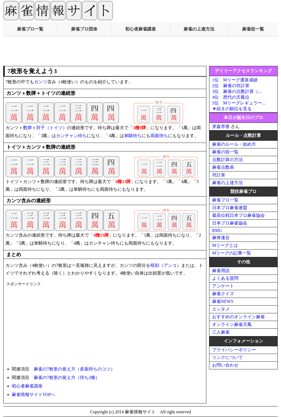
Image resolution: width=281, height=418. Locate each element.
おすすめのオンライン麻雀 (238, 316)
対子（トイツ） (51, 127)
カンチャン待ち (71, 135)
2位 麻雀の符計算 (230, 85)
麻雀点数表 (223, 167)
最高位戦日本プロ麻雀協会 (238, 215)
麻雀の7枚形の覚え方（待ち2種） (67, 377)
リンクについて (227, 357)
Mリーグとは (225, 245)
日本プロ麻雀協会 (229, 223)
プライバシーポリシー (234, 349)
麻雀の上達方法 (199, 29)
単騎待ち (133, 135)
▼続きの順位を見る (232, 108)
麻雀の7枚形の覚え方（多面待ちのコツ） (74, 369)
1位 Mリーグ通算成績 (235, 79)
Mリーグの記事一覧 (231, 253)
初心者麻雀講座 (140, 29)
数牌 (27, 127)
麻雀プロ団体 (84, 29)
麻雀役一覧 (253, 29)
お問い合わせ (225, 365)
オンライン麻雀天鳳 (232, 324)
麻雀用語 (221, 270)
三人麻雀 (221, 332)
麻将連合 (221, 237)
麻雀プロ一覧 (30, 29)
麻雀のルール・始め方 (234, 144)
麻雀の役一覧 (225, 152)
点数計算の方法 (227, 159)
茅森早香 (221, 126)
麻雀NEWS (222, 301)
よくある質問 (225, 278)
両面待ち (159, 135)
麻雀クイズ (223, 293)
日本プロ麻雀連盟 (229, 207)
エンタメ (221, 309)
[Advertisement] (140, 51)
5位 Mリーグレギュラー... (238, 103)
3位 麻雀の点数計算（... (237, 91)
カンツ (40, 81)
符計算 (218, 175)
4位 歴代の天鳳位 (230, 97)
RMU (217, 230)
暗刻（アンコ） (165, 265)
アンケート (223, 286)
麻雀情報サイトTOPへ (33, 394)
